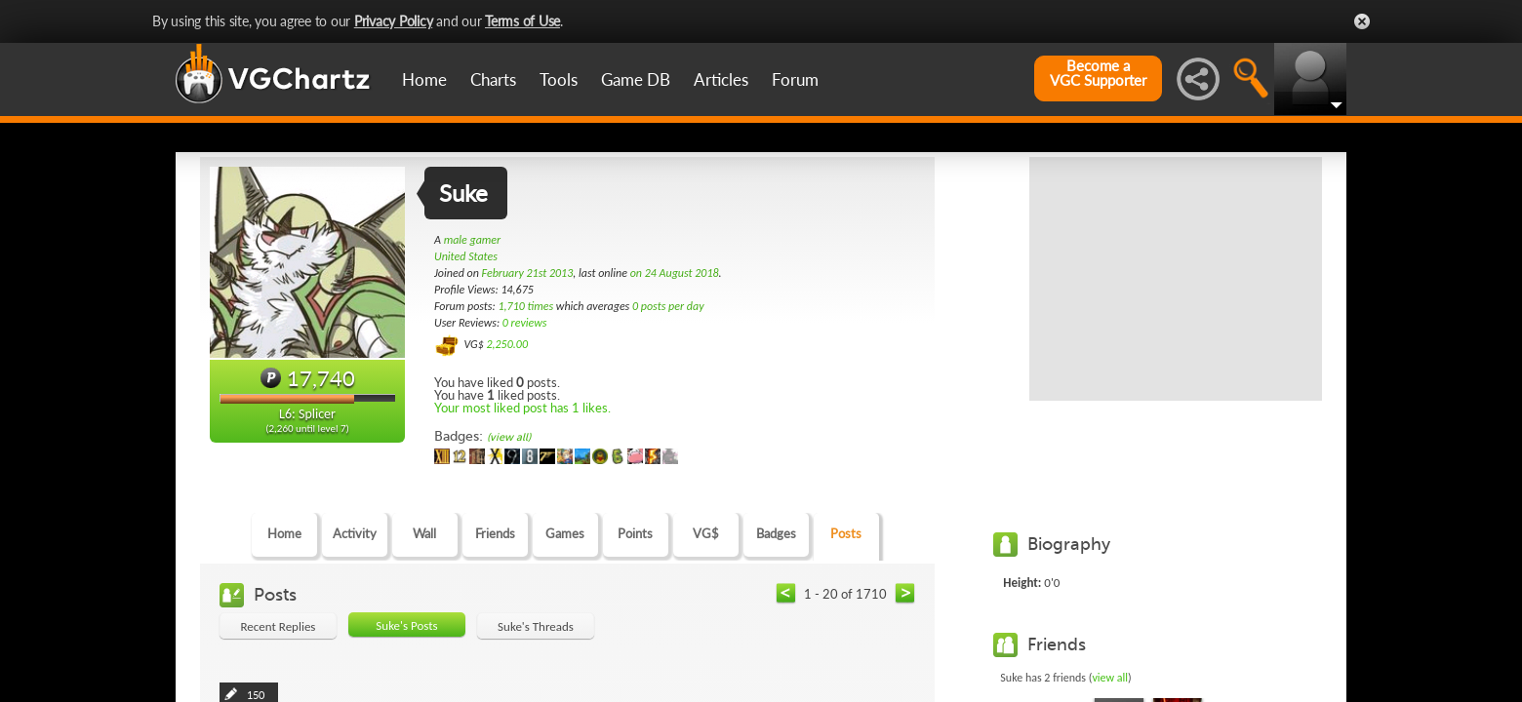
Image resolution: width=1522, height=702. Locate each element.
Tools (559, 79)
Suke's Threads (536, 626)
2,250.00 (507, 344)
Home (424, 79)
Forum (795, 79)
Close (1362, 21)
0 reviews (524, 323)
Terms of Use (522, 21)
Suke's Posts (406, 625)
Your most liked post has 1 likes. (522, 407)
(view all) (509, 437)
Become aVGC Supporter (1098, 73)
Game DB (635, 79)
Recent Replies (278, 626)
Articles (721, 79)
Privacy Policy (393, 21)
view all (1110, 677)
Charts (493, 79)
